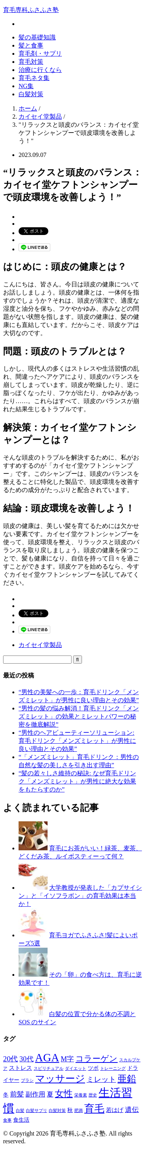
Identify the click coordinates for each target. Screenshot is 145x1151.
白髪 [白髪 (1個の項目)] (20, 1110)
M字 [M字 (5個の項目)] (67, 1059)
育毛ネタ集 (34, 78)
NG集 (26, 86)
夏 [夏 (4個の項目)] (50, 1094)
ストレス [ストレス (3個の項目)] (20, 1067)
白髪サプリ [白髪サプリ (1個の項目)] (36, 1110)
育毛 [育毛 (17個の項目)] (94, 1108)
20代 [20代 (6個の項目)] (10, 1059)
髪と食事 (31, 45)
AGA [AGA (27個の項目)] (47, 1057)
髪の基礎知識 (37, 37)
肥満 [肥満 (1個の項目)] (78, 1110)
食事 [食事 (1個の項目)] (7, 1120)
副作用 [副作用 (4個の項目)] (35, 1094)
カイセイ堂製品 (40, 645)
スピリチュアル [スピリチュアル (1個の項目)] (48, 1068)
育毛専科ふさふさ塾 (31, 10)
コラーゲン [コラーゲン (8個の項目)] (96, 1058)
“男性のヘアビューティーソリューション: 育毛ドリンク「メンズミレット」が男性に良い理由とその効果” (77, 740)
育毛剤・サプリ (40, 53)
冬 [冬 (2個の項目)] (6, 1095)
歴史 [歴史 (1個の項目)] (93, 1095)
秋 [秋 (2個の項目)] (70, 1110)
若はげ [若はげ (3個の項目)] (114, 1110)
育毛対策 (31, 61)
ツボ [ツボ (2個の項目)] (93, 1068)
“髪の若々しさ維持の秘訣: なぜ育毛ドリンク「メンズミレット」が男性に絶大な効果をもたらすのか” (77, 781)
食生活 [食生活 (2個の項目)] (21, 1120)
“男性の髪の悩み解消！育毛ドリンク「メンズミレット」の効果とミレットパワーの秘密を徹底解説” (79, 716)
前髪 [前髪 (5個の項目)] (17, 1094)
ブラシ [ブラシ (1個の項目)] (27, 1080)
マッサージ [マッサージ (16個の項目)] (60, 1078)
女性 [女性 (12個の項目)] (64, 1093)
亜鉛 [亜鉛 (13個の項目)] (127, 1079)
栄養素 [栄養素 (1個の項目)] (80, 1095)
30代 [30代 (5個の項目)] (26, 1059)
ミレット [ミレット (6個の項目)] (101, 1079)
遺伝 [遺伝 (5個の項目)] (132, 1110)
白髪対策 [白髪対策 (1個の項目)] (57, 1110)
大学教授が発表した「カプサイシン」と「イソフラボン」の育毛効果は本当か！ (80, 895)
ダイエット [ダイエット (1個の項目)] (75, 1068)
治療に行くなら (40, 69)
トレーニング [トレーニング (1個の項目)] (113, 1068)
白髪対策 (31, 94)
